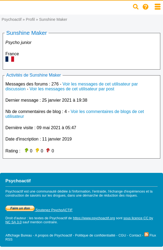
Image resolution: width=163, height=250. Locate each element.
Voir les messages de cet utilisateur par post (72, 89)
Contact (135, 235)
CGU (122, 235)
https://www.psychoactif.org (94, 218)
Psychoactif (12, 19)
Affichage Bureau (18, 235)
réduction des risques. (121, 195)
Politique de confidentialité (95, 235)
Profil (30, 19)
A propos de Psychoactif (53, 235)
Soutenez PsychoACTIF (39, 210)
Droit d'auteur (15, 218)
